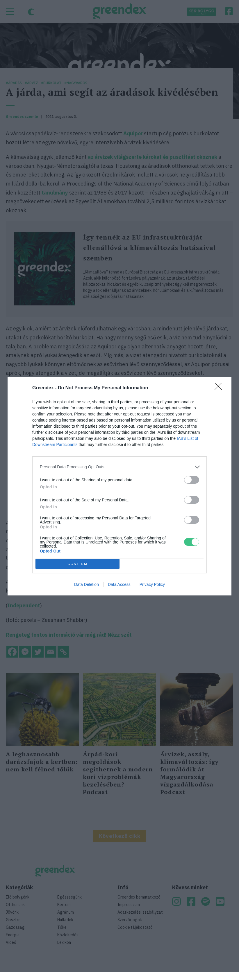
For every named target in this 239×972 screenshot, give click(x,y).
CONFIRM (77, 563)
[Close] (220, 388)
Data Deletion (86, 584)
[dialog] (119, 486)
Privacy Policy (152, 584)
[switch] (191, 480)
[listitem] (119, 467)
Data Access (119, 584)
